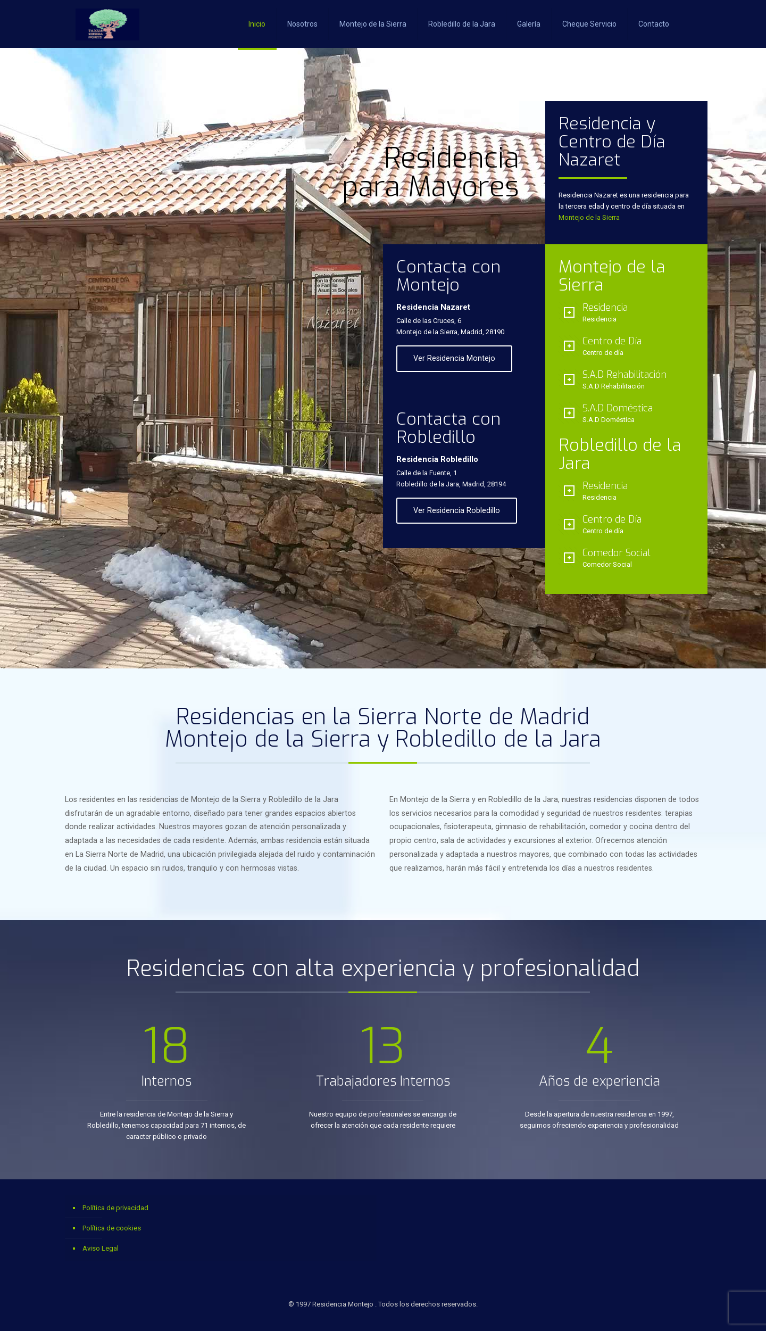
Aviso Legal (100, 1248)
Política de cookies (111, 1228)
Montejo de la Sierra (589, 217)
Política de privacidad (115, 1208)
